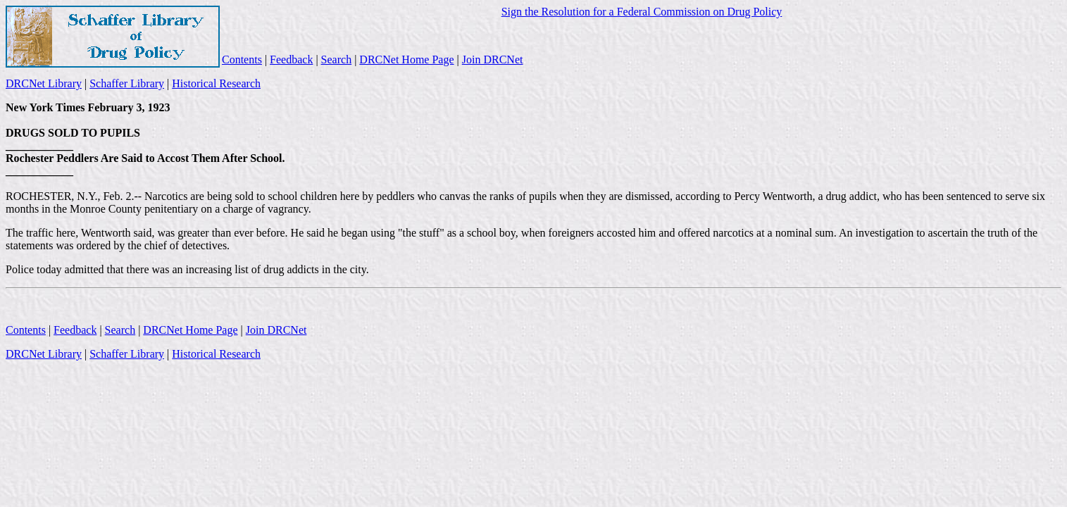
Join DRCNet (492, 59)
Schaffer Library (126, 83)
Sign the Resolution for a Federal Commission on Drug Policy (641, 12)
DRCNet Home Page (406, 59)
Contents (242, 59)
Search (336, 59)
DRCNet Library (44, 83)
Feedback (291, 59)
